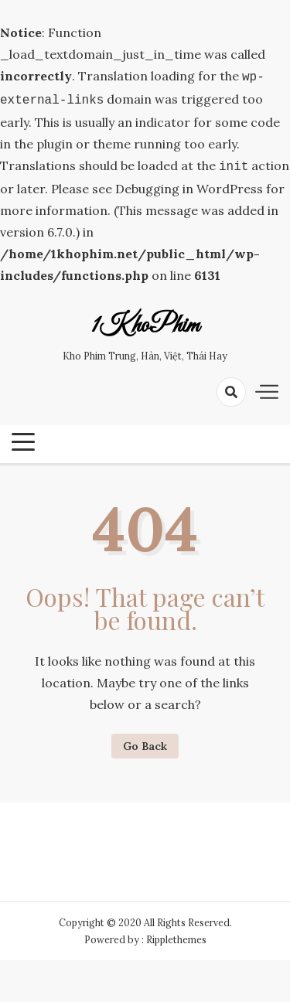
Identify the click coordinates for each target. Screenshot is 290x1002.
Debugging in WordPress (189, 184)
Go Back (145, 741)
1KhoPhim (145, 321)
